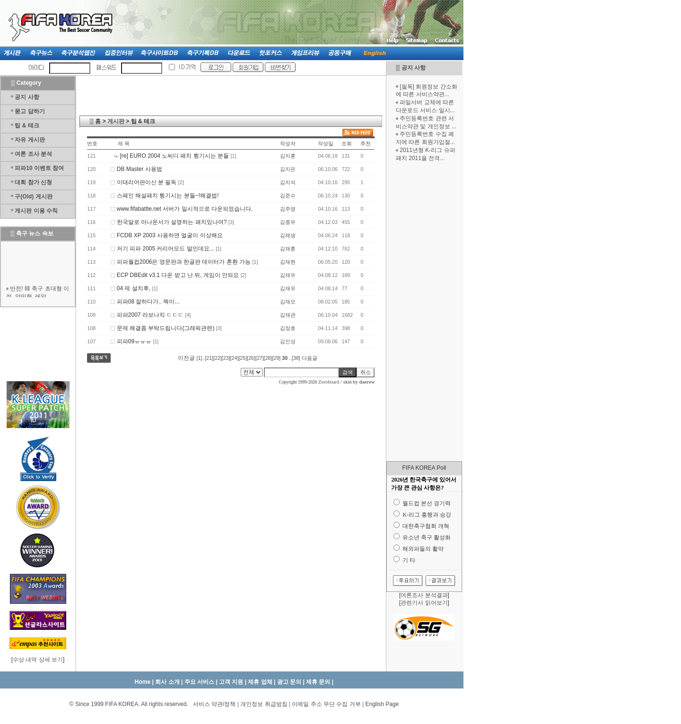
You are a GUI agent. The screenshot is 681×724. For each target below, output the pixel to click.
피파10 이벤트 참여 (39, 168)
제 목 (124, 143)
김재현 (288, 262)
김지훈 (288, 156)
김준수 (288, 195)
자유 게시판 (29, 139)
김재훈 (288, 248)
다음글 (309, 358)
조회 (346, 143)
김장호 (288, 328)
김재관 (288, 315)
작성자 (288, 143)
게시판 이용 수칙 (36, 210)
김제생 (288, 235)
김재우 (288, 275)
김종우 (288, 222)
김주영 (288, 209)
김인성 (288, 341)
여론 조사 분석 (33, 154)
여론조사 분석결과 (424, 595)
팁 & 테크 (27, 125)
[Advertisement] (424, 312)
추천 (365, 143)
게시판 (115, 121)
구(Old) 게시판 (33, 196)
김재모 (288, 301)
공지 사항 (414, 67)
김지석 (288, 182)
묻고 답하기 (29, 111)
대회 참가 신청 (33, 182)
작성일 (325, 143)
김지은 (288, 169)
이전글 (186, 358)
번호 (92, 143)
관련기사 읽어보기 (424, 602)
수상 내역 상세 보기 (38, 659)
